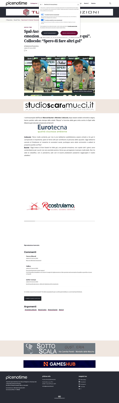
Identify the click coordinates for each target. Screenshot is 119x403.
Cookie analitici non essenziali (53, 20)
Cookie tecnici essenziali (52, 14)
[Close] (78, 4)
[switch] (42, 20)
